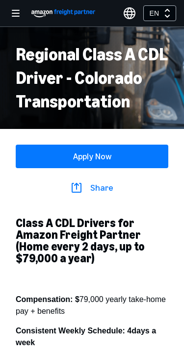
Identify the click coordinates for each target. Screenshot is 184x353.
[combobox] (159, 13)
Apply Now (92, 156)
